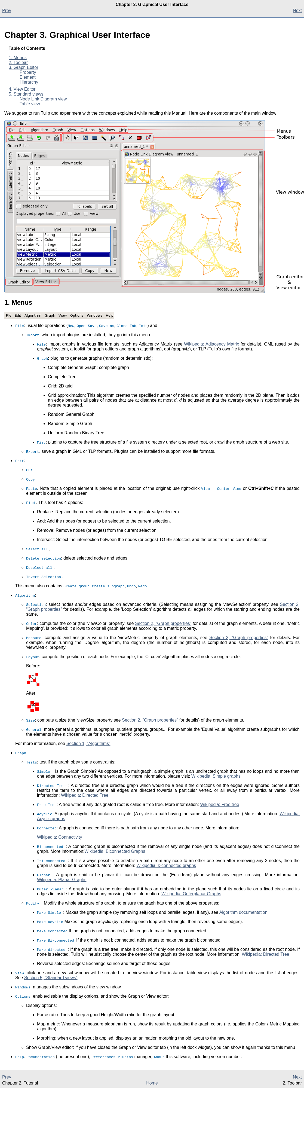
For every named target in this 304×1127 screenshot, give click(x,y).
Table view (30, 104)
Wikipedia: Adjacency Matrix (211, 344)
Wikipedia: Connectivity (59, 837)
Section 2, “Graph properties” (163, 623)
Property (28, 72)
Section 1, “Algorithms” (88, 743)
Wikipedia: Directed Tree (84, 795)
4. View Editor (22, 89)
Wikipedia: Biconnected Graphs (114, 851)
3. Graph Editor (23, 67)
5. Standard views (26, 94)
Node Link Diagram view (43, 99)
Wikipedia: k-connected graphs (166, 865)
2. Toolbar (18, 62)
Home (152, 1083)
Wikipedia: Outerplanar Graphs (191, 893)
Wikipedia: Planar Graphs (61, 879)
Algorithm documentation (243, 912)
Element (28, 77)
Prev (6, 10)
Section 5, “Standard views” (51, 977)
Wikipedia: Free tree (219, 804)
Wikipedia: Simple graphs (216, 776)
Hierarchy (29, 82)
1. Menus (18, 57)
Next (297, 10)
